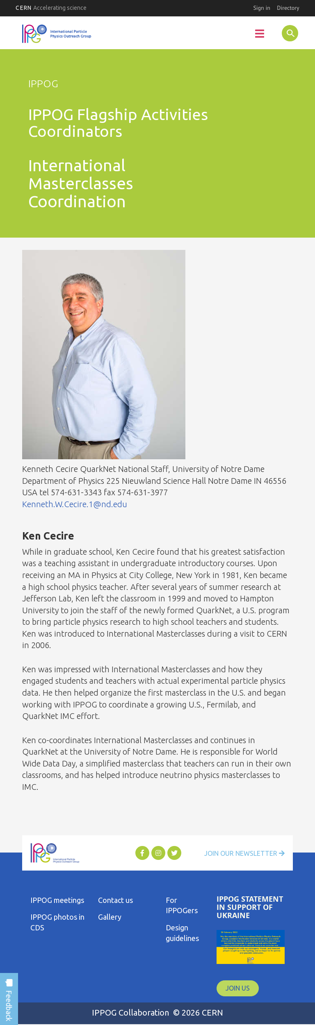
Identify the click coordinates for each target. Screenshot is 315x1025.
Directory (288, 7)
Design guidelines (182, 932)
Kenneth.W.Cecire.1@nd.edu (74, 504)
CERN (51, 8)
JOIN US (238, 988)
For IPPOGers (182, 905)
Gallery (109, 917)
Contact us (115, 900)
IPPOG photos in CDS (57, 922)
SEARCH (282, 32)
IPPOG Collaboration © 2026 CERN (157, 1012)
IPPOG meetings (57, 900)
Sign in (261, 7)
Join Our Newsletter (244, 853)
